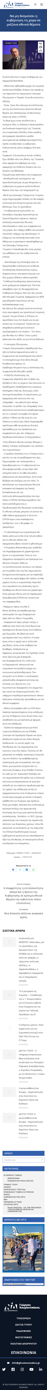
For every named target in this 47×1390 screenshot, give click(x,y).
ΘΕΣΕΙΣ (7, 1194)
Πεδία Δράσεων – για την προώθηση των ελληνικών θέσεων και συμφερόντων (24, 1209)
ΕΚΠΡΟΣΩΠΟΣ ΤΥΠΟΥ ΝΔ (14, 1189)
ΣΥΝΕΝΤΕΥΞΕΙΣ (27, 857)
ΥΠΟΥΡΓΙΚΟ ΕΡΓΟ (11, 1204)
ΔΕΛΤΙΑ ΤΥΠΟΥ (23, 1324)
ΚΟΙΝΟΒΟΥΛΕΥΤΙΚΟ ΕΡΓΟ (14, 1197)
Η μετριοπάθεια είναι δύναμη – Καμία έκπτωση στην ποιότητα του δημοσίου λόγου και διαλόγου (31, 1096)
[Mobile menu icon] (41, 4)
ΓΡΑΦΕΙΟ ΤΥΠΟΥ (11, 43)
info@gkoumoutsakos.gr (23, 1362)
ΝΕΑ (5, 1199)
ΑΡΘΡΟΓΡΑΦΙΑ (14, 1178)
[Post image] (9, 942)
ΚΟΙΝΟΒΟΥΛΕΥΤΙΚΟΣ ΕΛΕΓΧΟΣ (20, 1181)
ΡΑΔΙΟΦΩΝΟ (23, 1330)
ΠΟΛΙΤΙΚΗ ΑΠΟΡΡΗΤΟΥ (23, 1343)
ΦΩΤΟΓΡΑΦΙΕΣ (23, 1337)
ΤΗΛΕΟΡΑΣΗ (24, 1318)
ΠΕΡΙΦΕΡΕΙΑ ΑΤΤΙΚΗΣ (13, 1202)
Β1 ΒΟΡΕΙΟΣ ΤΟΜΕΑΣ (13, 1175)
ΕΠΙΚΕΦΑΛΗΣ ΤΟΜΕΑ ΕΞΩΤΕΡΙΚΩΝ (19, 1192)
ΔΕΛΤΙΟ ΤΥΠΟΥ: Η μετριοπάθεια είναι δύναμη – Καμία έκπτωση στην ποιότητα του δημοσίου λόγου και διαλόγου (31, 1124)
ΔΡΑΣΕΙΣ (7, 1187)
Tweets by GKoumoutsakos (14, 1284)
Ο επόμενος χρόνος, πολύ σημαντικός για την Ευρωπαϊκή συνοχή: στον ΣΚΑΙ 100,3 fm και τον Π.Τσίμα (31, 1032)
